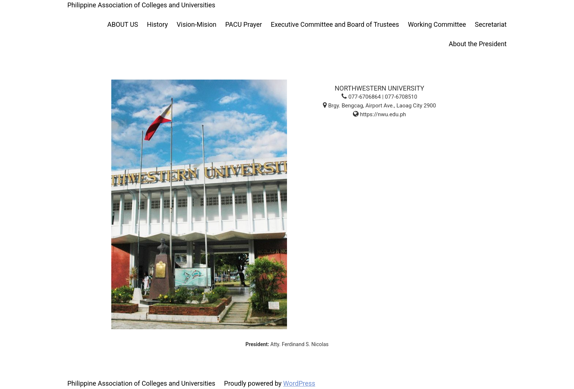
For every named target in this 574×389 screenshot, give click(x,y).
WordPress (299, 383)
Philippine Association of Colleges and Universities (141, 5)
